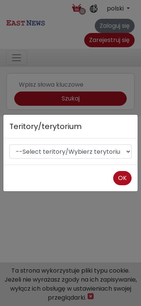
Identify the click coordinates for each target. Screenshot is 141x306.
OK (122, 178)
